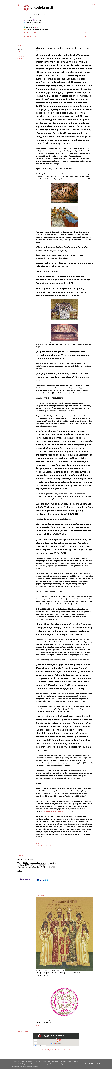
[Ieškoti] (93, 5)
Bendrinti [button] (20, 45)
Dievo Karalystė (21, 54)
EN (32, 18)
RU (24, 18)
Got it (97, 1064)
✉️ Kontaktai (38, 25)
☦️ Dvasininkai (36, 20)
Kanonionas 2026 (44, 1022)
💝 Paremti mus (39, 27)
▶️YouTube (27, 29)
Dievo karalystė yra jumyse (53, 811)
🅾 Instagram (43, 29)
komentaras (20, 58)
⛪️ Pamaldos (27, 20)
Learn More (88, 1064)
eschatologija (21, 56)
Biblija (19, 52)
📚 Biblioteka (36, 22)
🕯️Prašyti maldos (28, 25)
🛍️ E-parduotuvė (28, 27)
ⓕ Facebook (34, 29)
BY (30, 18)
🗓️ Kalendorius (28, 22)
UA (27, 18)
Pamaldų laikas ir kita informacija (56, 1050)
